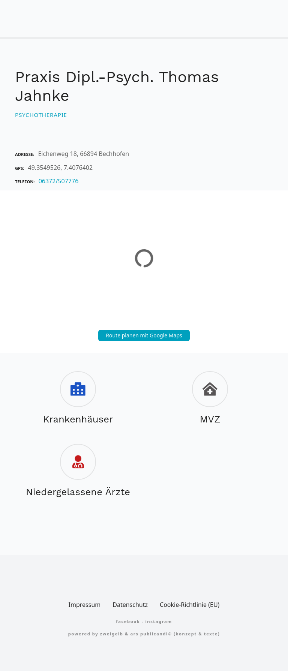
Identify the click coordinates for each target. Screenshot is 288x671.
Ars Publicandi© (151, 634)
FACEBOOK (128, 621)
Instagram (158, 621)
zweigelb (111, 634)
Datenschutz (130, 605)
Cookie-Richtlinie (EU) (189, 605)
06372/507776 (59, 181)
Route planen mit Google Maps (144, 335)
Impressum (85, 605)
